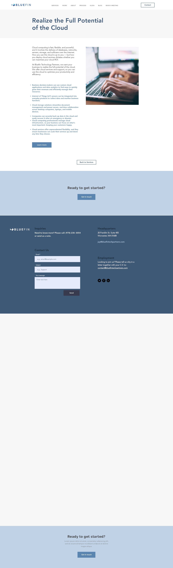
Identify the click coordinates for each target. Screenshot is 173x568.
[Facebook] (103, 280)
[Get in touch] (86, 555)
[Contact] (148, 5)
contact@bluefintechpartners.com (113, 268)
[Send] (72, 293)
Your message (40, 275)
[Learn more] (42, 145)
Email (37, 254)
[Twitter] (99, 280)
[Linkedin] (108, 280)
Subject (38, 265)
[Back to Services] (86, 162)
